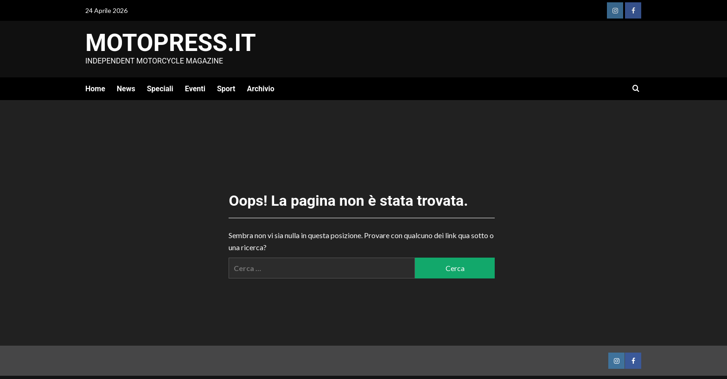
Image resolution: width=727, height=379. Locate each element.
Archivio (260, 88)
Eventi (195, 88)
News (126, 88)
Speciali (160, 88)
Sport (226, 88)
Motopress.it (170, 43)
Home (95, 88)
